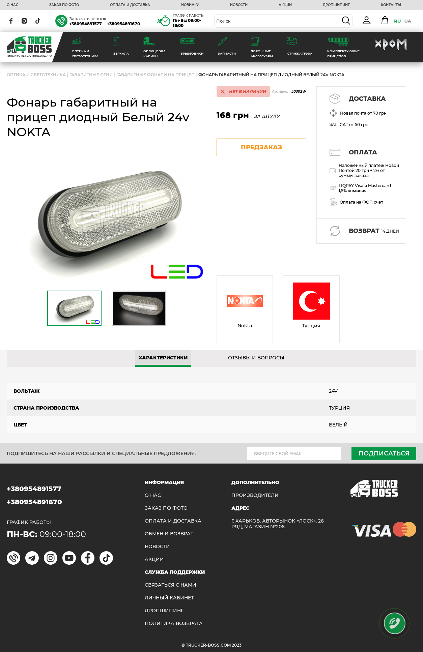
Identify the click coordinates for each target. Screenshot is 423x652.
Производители (255, 495)
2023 (237, 645)
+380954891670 (123, 23)
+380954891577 (85, 23)
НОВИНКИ (190, 5)
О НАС (12, 5)
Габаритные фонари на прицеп (155, 74)
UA (407, 21)
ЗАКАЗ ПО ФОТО (64, 5)
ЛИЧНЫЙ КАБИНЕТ (169, 598)
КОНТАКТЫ (391, 5)
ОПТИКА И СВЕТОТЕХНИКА (36, 74)
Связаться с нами (170, 585)
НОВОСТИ (239, 5)
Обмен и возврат (169, 534)
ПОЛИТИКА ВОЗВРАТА (174, 623)
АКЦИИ (285, 5)
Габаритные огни (91, 74)
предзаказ (261, 147)
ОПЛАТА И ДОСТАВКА (130, 5)
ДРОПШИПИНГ (336, 5)
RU (397, 21)
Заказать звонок (88, 18)
